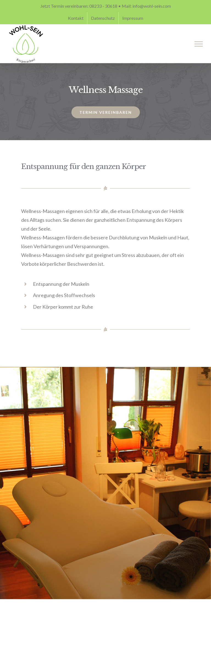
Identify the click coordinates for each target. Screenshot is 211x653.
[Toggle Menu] (198, 43)
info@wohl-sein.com (151, 6)
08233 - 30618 (103, 6)
